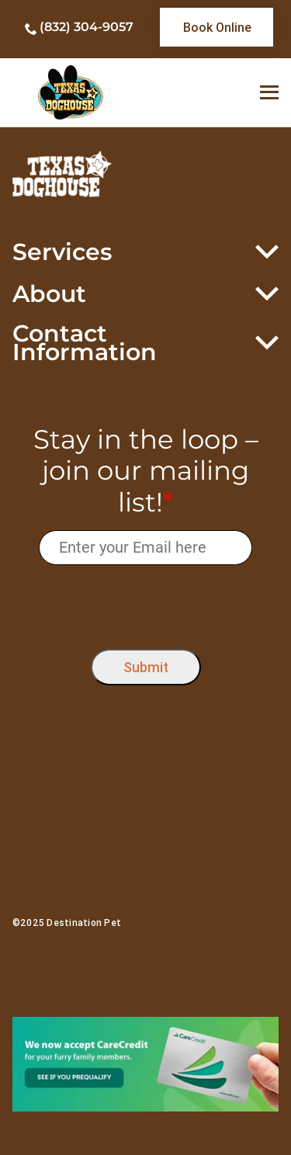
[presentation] (145, 603)
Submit (145, 667)
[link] (216, 27)
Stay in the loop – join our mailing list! (145, 471)
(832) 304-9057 (86, 26)
